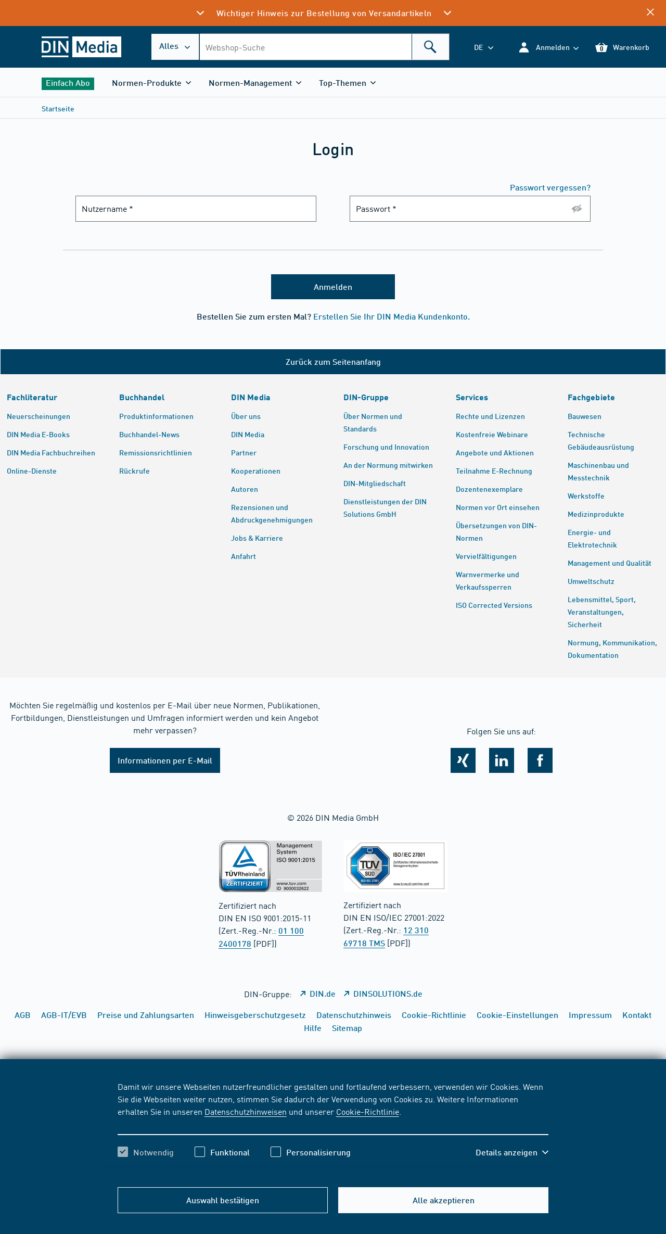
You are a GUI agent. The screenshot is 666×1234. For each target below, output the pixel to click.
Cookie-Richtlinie (367, 1111)
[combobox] (324, 47)
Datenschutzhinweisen (245, 1111)
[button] (548, 47)
